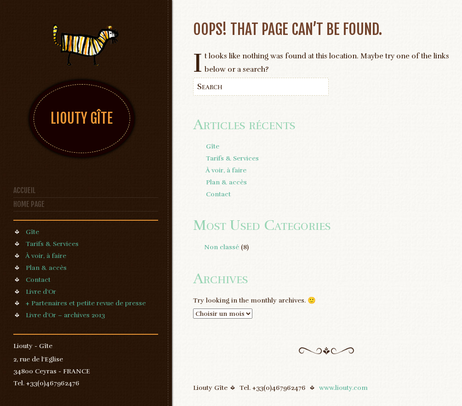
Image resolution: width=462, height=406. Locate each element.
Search (209, 86)
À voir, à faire (45, 256)
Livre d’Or (41, 291)
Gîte (32, 232)
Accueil (24, 190)
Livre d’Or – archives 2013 (65, 315)
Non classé (221, 247)
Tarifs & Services (52, 244)
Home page (29, 204)
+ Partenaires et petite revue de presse (86, 303)
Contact (38, 279)
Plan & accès (46, 267)
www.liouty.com (343, 387)
